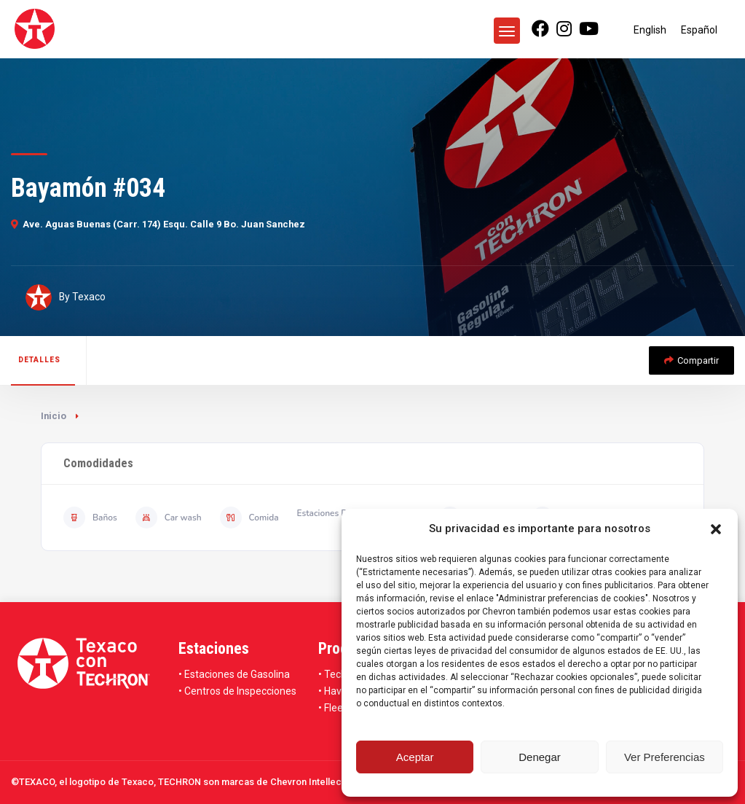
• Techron (340, 674)
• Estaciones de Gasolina (234, 674)
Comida (249, 517)
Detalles (39, 360)
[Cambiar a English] (650, 29)
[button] (716, 529)
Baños (90, 517)
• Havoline (340, 691)
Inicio (53, 415)
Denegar (540, 757)
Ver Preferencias (664, 757)
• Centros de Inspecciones (237, 691)
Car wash (168, 517)
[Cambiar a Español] (699, 29)
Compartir (691, 360)
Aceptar (415, 757)
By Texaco (65, 297)
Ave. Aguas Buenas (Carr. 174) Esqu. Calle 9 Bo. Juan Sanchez (158, 224)
